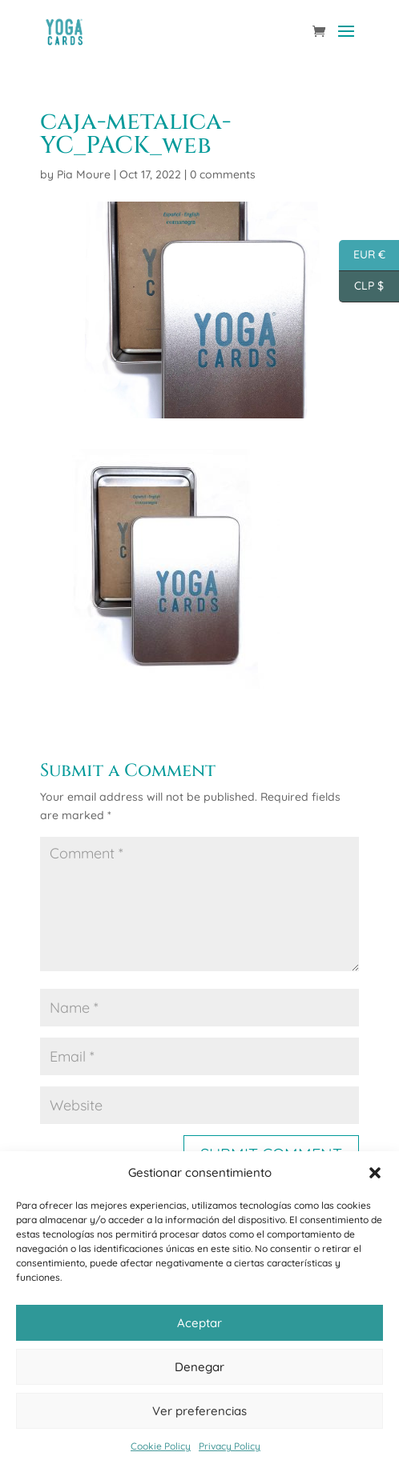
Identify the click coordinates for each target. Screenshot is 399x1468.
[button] (375, 1173)
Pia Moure (84, 174)
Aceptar (199, 1322)
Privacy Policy (229, 1446)
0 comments (223, 174)
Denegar (199, 1366)
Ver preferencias (199, 1410)
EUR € (362, 255)
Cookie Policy (161, 1446)
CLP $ (361, 286)
